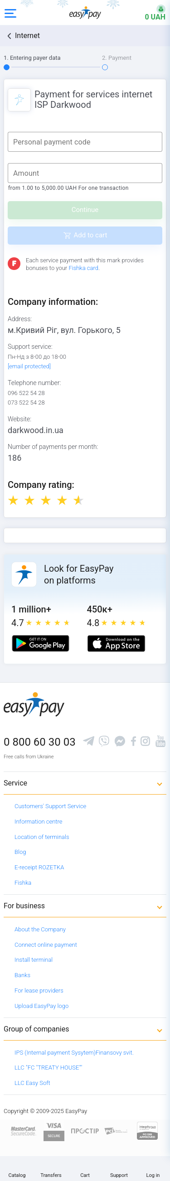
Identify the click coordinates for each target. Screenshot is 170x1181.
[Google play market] (40, 643)
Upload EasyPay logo (41, 1006)
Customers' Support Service (50, 806)
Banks (22, 975)
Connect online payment (46, 944)
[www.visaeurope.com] (54, 1130)
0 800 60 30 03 (40, 742)
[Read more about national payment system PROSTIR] (85, 1130)
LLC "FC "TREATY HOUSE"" (48, 1067)
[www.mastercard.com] (23, 1130)
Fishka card (83, 268)
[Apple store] (116, 643)
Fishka (23, 882)
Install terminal (34, 959)
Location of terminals (42, 837)
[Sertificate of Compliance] (116, 1130)
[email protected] (29, 366)
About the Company (40, 929)
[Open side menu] (10, 13)
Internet (27, 35)
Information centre (38, 821)
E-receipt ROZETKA (39, 867)
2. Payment (116, 57)
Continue (85, 210)
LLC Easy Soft (32, 1083)
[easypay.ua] (85, 12)
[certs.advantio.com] (147, 1130)
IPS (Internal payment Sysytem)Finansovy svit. (74, 1052)
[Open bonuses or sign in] (149, 13)
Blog (20, 851)
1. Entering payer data (32, 57)
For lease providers (39, 990)
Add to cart (90, 235)
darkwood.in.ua (35, 430)
